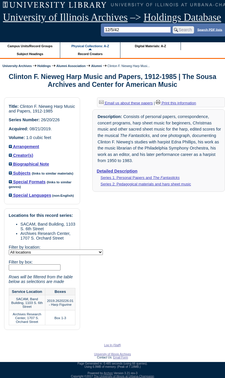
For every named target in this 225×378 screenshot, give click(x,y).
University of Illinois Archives (65, 17)
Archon (108, 373)
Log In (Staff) (112, 345)
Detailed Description (117, 171)
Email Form (120, 357)
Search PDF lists (209, 29)
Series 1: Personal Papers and (140, 177)
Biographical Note (29, 164)
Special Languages (30, 195)
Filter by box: (21, 262)
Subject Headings (30, 54)
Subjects (20, 173)
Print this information (176, 103)
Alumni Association (71, 66)
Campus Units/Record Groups (30, 46)
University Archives (17, 66)
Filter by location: (25, 247)
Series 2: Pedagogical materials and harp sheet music (146, 184)
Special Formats (27, 182)
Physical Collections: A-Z (90, 46)
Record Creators (90, 54)
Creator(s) (21, 155)
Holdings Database (182, 17)
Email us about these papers (126, 103)
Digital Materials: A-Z (150, 46)
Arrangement (24, 146)
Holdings (44, 66)
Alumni (96, 66)
